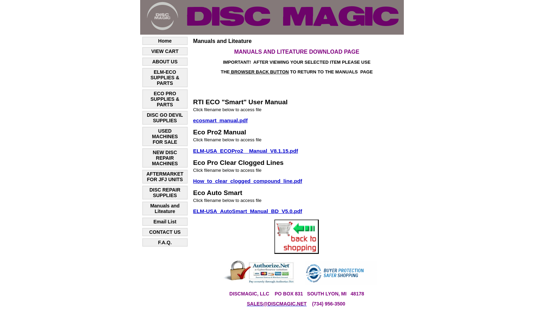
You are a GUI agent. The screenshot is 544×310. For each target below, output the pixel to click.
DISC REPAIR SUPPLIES (165, 192)
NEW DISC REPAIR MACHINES (165, 158)
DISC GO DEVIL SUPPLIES (165, 117)
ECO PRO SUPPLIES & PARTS (165, 99)
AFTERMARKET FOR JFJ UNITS (165, 176)
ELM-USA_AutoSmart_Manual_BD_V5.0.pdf (247, 211)
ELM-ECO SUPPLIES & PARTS (165, 77)
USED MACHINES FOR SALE (165, 136)
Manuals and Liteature (165, 208)
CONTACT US (165, 232)
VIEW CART (165, 51)
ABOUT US (165, 61)
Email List (164, 221)
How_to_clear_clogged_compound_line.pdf (247, 181)
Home (165, 41)
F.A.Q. (165, 242)
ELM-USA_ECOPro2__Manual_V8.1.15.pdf (245, 151)
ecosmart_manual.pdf (220, 120)
